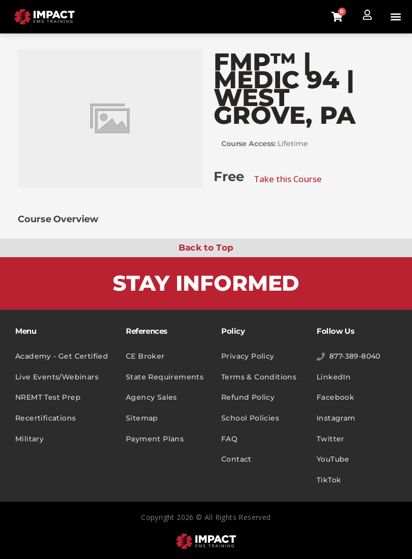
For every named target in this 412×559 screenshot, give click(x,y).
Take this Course (288, 179)
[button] (396, 17)
